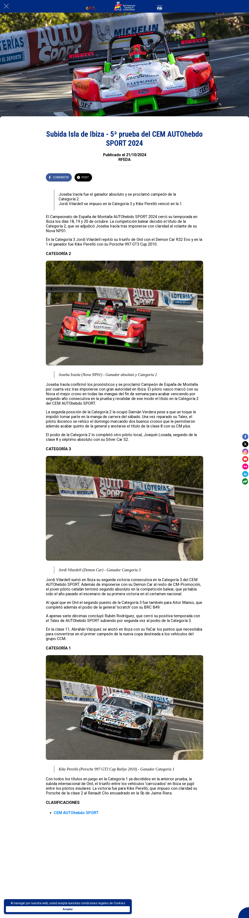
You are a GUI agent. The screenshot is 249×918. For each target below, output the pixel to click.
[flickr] (245, 467)
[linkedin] (245, 475)
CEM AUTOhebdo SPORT (76, 812)
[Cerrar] (6, 6)
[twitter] (245, 443)
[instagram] (245, 451)
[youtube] (245, 459)
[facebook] (245, 435)
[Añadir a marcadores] (198, 177)
